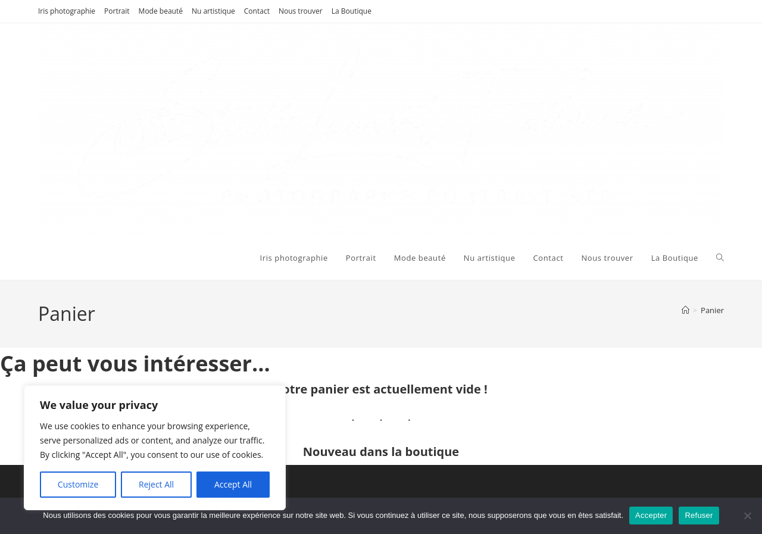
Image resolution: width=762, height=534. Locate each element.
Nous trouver (301, 11)
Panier (712, 310)
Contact (257, 11)
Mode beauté (161, 11)
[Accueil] (685, 310)
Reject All (156, 484)
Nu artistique (213, 11)
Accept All (233, 484)
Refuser (699, 515)
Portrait (117, 11)
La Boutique (351, 11)
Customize (78, 484)
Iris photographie (66, 11)
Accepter (651, 515)
